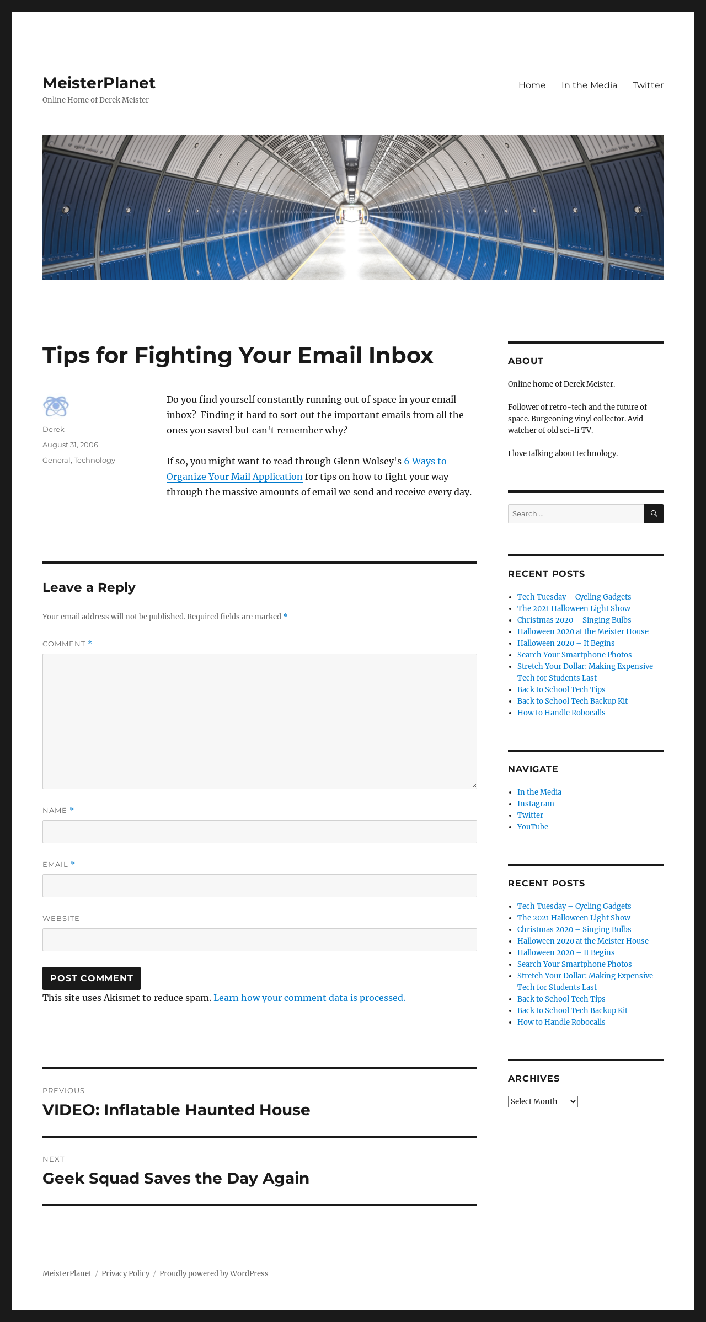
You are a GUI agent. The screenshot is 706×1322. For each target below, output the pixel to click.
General (56, 460)
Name (58, 810)
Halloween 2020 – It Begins (566, 643)
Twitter (648, 85)
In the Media (589, 85)
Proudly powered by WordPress (214, 1273)
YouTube (532, 827)
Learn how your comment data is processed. (309, 997)
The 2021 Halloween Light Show (573, 608)
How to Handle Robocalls (561, 713)
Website (61, 918)
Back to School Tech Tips (561, 689)
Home (532, 85)
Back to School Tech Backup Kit (572, 701)
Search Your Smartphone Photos (574, 655)
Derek (53, 429)
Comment (67, 644)
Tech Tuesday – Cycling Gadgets (574, 597)
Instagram (535, 804)
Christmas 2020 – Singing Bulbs (574, 620)
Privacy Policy (125, 1273)
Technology (94, 460)
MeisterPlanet (99, 82)
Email (59, 864)
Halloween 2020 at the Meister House (583, 631)
